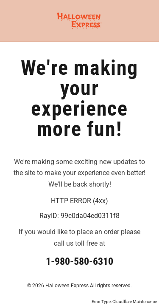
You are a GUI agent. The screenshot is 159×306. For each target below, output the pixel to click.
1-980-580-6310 (79, 261)
